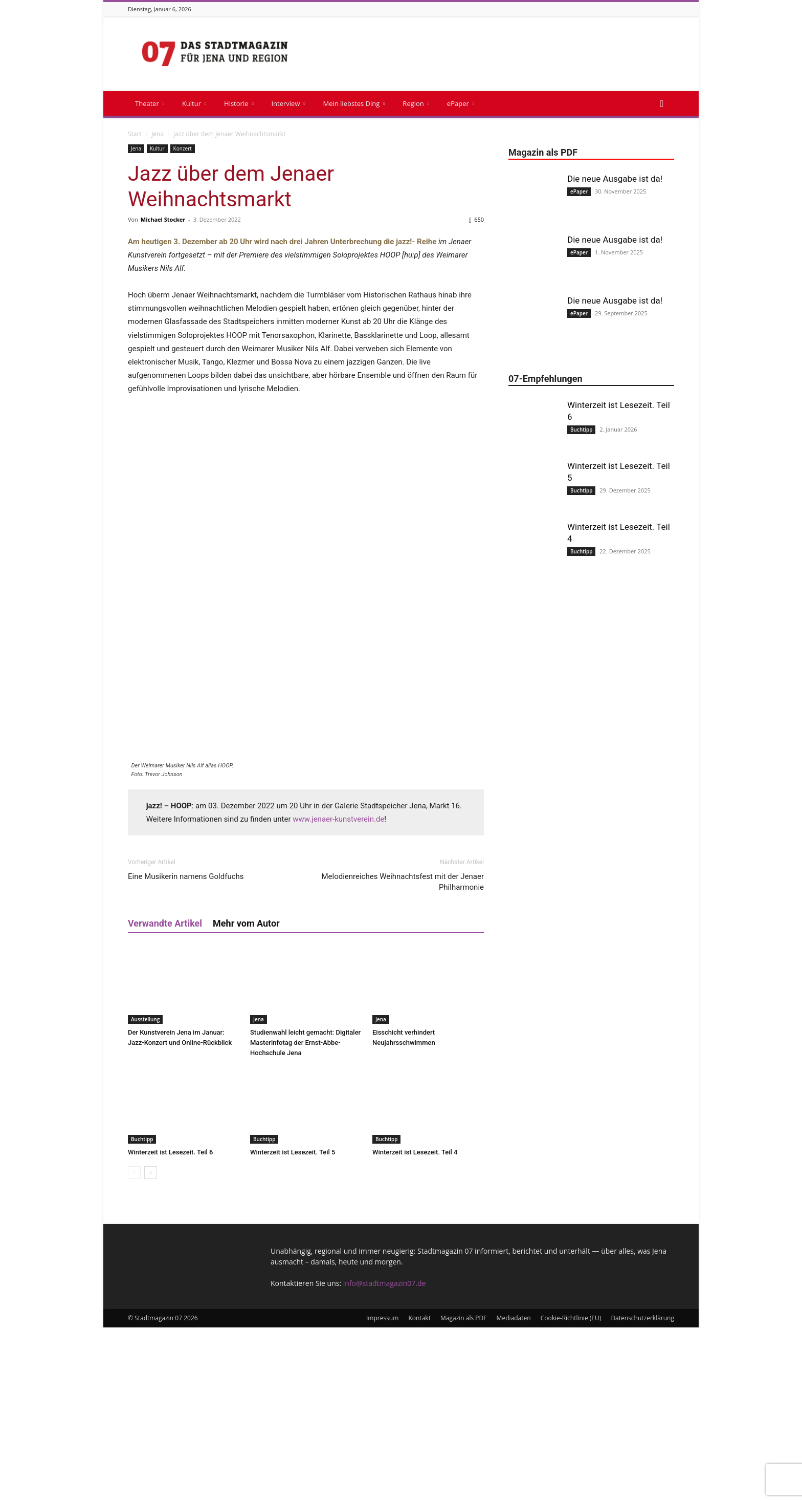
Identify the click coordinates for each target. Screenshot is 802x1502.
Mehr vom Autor (246, 1097)
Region (416, 103)
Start (135, 134)
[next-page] (150, 1347)
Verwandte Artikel (165, 1097)
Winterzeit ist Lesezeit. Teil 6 (170, 1327)
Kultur (194, 103)
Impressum (382, 1492)
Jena (157, 134)
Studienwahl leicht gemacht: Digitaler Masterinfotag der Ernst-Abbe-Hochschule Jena (305, 1217)
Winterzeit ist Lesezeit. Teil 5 (292, 1327)
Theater (149, 103)
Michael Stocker (163, 219)
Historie (239, 103)
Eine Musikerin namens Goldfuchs (186, 1051)
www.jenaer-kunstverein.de (338, 993)
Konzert (182, 148)
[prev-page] (134, 1347)
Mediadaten (514, 1492)
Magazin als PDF (463, 1492)
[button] (662, 104)
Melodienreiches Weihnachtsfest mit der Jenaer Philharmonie (402, 1056)
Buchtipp (142, 1313)
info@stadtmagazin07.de (384, 1458)
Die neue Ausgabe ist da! (614, 179)
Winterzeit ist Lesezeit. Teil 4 (414, 1327)
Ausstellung (145, 1193)
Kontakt (419, 1492)
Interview (288, 103)
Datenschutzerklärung (642, 1492)
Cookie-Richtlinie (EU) (571, 1492)
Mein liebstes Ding (354, 103)
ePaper (460, 103)
